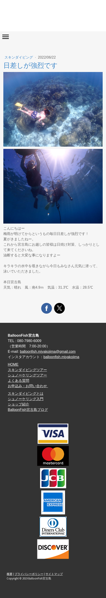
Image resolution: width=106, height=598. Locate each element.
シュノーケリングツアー (27, 375)
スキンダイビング (19, 57)
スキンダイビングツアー (27, 370)
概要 (9, 574)
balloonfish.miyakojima (61, 357)
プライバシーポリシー (28, 574)
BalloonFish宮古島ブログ (28, 410)
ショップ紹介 (18, 404)
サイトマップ (54, 574)
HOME (13, 364)
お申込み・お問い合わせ (28, 386)
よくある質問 (18, 380)
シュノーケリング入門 (25, 399)
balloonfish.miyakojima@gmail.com (47, 351)
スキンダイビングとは (25, 393)
